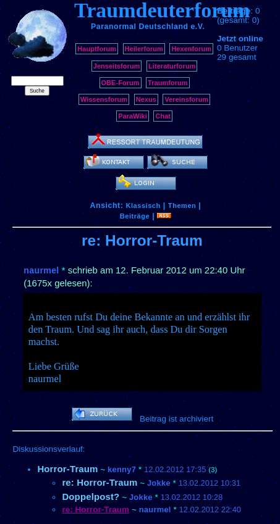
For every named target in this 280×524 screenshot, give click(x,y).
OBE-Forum (120, 82)
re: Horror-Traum (99, 482)
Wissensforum (103, 99)
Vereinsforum (186, 99)
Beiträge (135, 216)
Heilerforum (144, 48)
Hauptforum (96, 48)
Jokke (159, 483)
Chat (163, 116)
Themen (182, 205)
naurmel (41, 270)
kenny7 (122, 469)
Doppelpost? (90, 496)
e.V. (197, 26)
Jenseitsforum (116, 66)
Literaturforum (171, 66)
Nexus (146, 99)
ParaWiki (132, 116)
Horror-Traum (67, 469)
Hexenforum (191, 48)
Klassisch (142, 205)
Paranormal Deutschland (140, 26)
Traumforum (168, 82)
